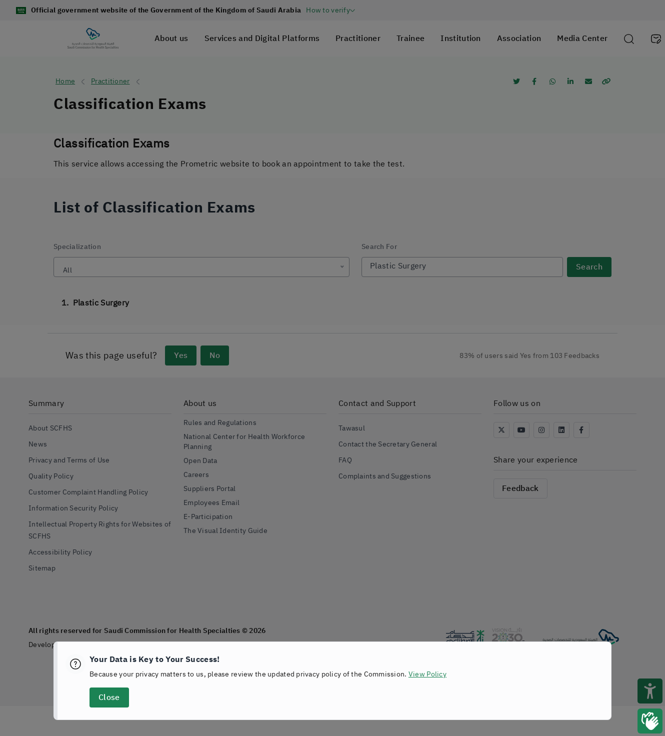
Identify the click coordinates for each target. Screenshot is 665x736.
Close (109, 698)
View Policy (427, 674)
